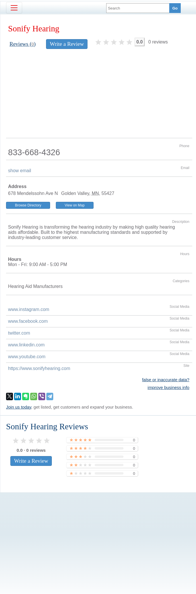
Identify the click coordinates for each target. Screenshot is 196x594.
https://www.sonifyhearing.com (39, 368)
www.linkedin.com (26, 344)
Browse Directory (28, 205)
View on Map (75, 205)
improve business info (168, 387)
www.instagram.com (28, 309)
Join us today (18, 407)
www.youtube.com (26, 356)
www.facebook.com (28, 321)
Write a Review (67, 44)
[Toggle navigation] (14, 8)
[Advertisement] (99, 94)
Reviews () (22, 44)
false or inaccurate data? (165, 379)
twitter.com (19, 333)
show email (19, 170)
